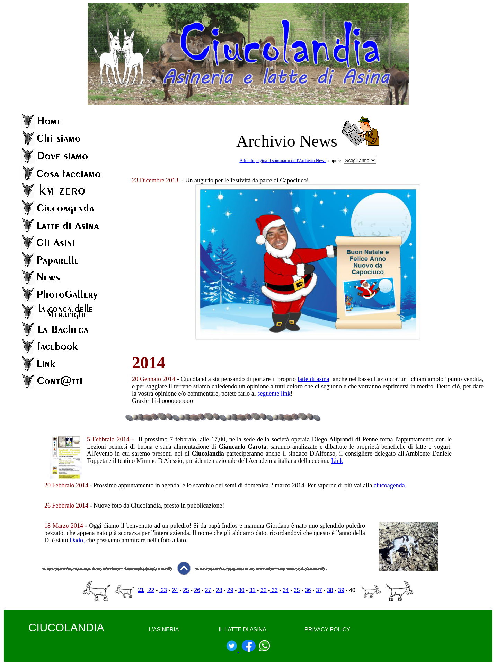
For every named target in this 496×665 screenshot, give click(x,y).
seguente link (273, 393)
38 (330, 590)
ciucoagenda (389, 485)
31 (252, 590)
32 (263, 590)
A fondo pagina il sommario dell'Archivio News (282, 160)
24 (175, 590)
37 (319, 590)
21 (141, 590)
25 (186, 590)
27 (208, 590)
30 (241, 590)
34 (286, 590)
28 (219, 590)
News (318, 141)
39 (341, 590)
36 (308, 590)
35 (297, 590)
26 (197, 590)
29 (230, 590)
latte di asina (313, 378)
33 (273, 590)
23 (163, 590)
